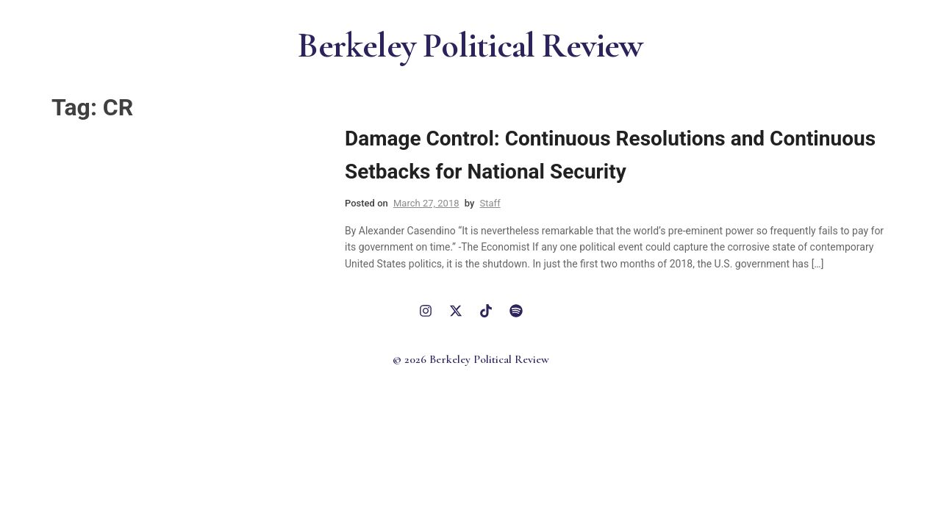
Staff (490, 203)
